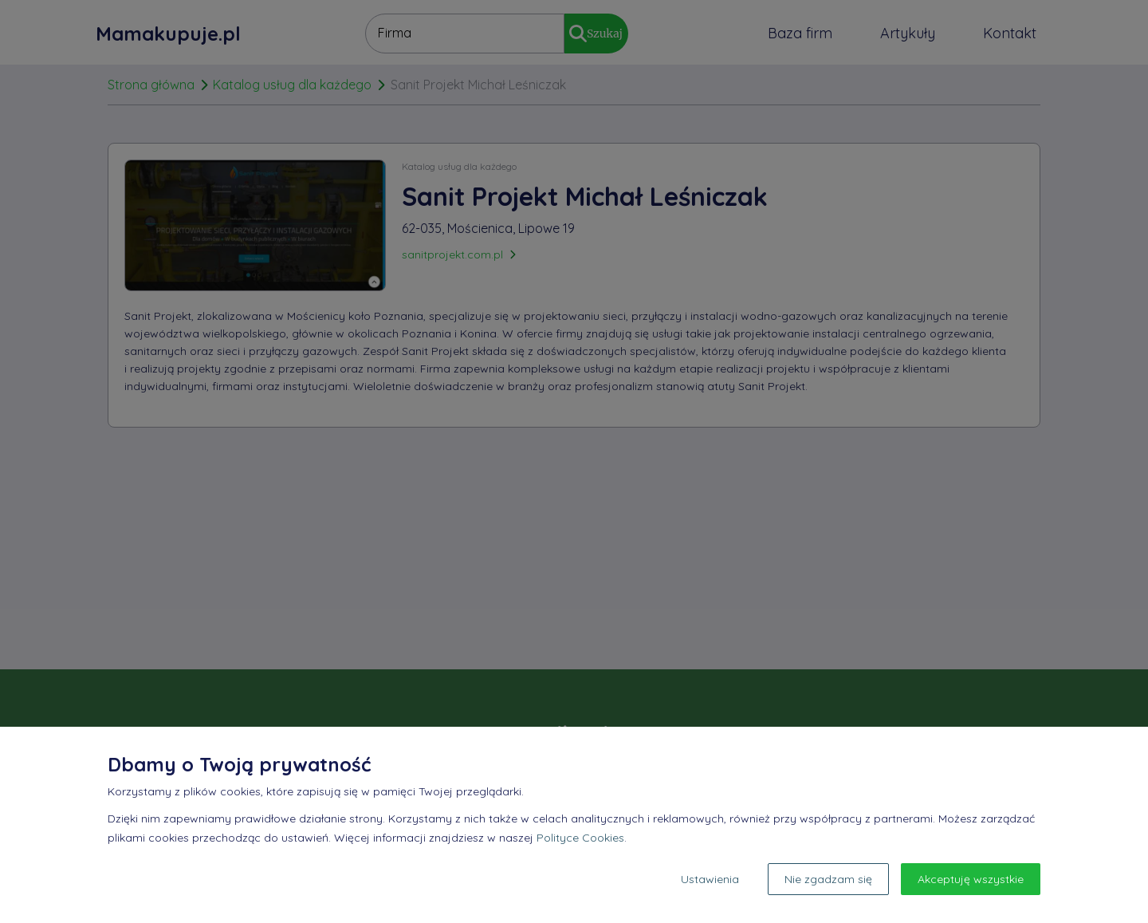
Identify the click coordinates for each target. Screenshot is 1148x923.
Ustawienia (710, 879)
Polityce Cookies (580, 837)
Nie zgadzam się (828, 879)
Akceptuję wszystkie (971, 879)
